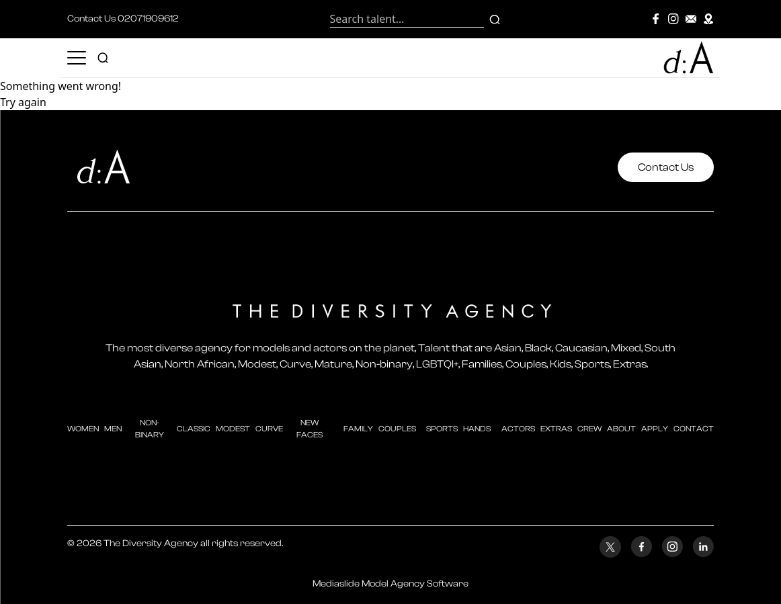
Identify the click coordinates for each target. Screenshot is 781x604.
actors (518, 428)
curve (269, 428)
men (113, 428)
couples (397, 428)
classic (193, 428)
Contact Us (666, 167)
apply (654, 428)
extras (556, 428)
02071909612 (148, 18)
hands (477, 428)
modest (233, 428)
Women (83, 428)
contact (693, 428)
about (621, 428)
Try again (23, 102)
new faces (309, 428)
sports (442, 428)
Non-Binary (149, 428)
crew (589, 428)
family (358, 428)
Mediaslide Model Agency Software (390, 583)
